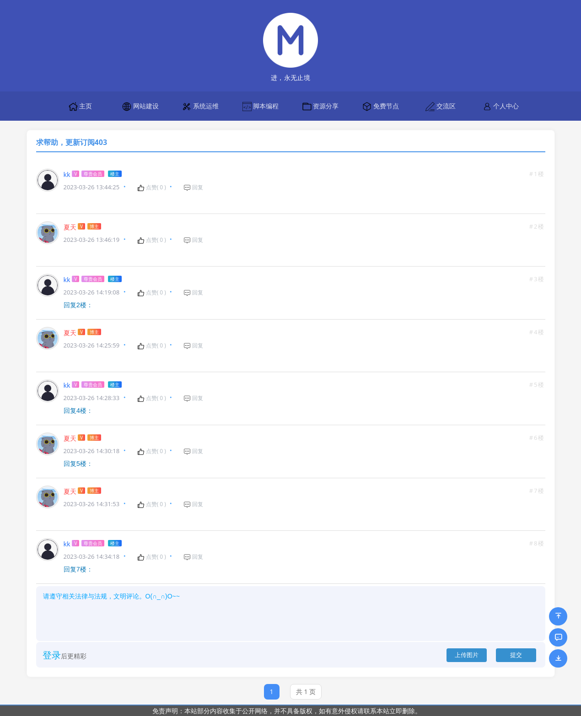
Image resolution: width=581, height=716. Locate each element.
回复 (193, 187)
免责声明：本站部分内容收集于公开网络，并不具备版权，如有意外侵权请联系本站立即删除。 (286, 710)
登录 (52, 653)
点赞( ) (151, 187)
